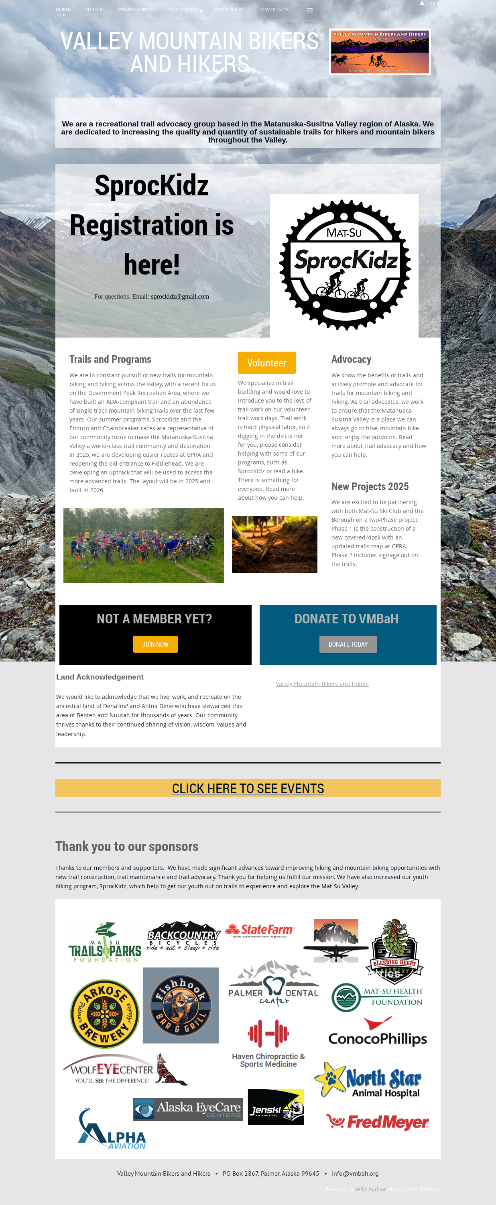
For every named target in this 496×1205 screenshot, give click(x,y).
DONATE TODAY (348, 644)
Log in (434, 3)
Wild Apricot (371, 1189)
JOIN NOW (155, 644)
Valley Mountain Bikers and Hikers (322, 684)
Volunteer (267, 363)
